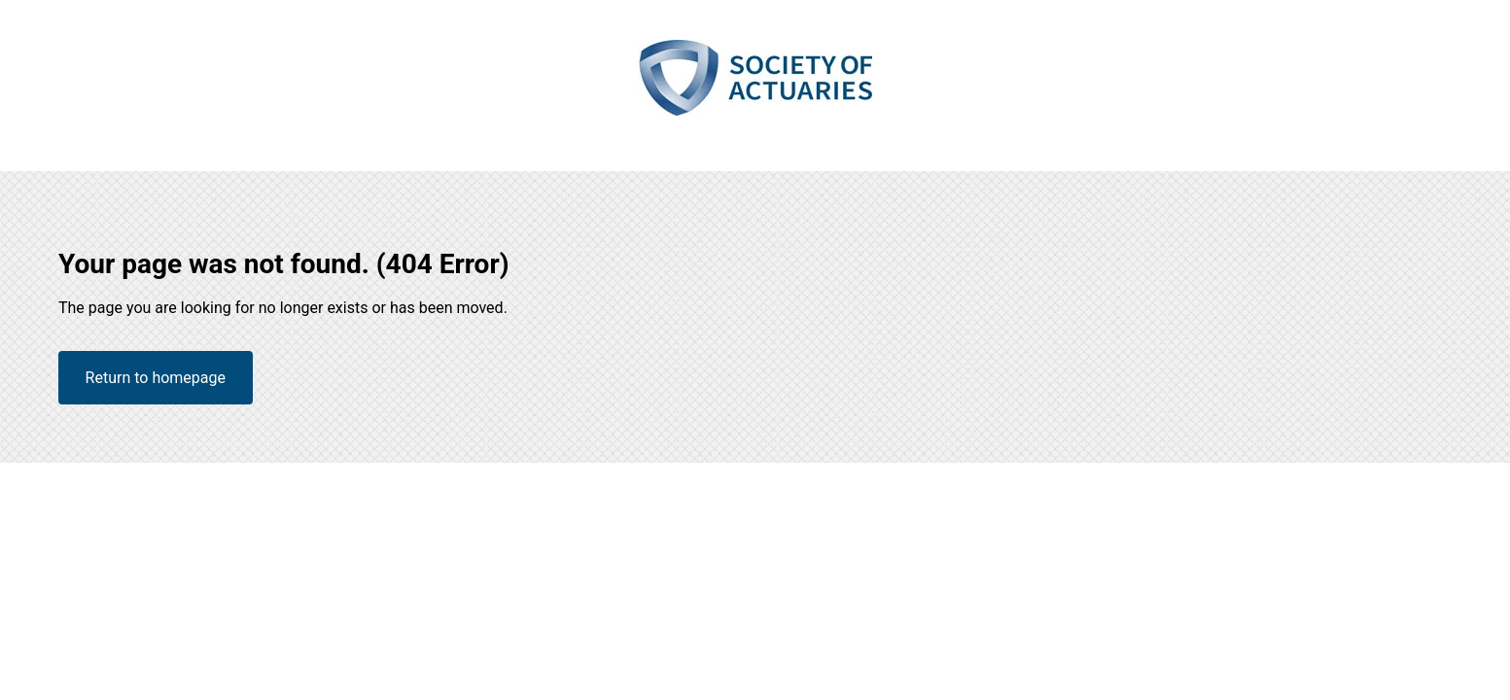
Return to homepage (156, 377)
